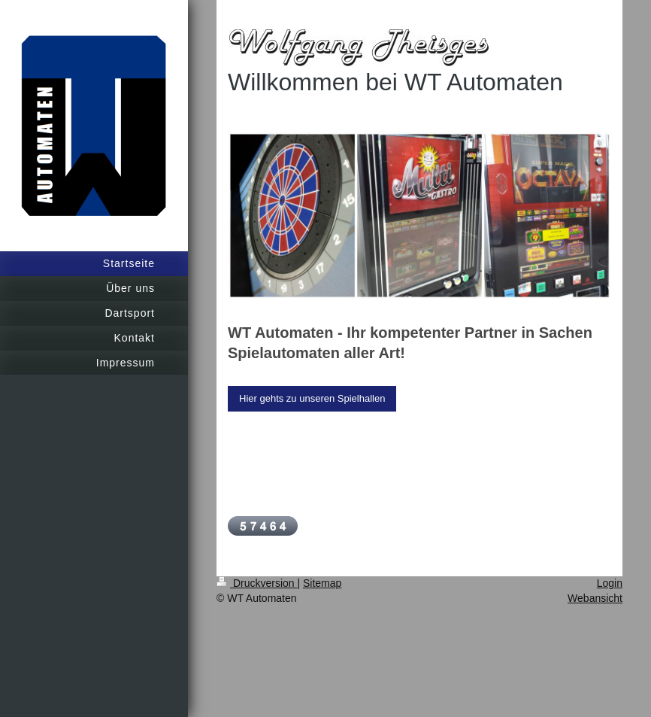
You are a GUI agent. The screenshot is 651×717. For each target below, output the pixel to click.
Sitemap (322, 583)
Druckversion (256, 583)
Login (609, 583)
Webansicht (595, 598)
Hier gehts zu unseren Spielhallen (312, 398)
